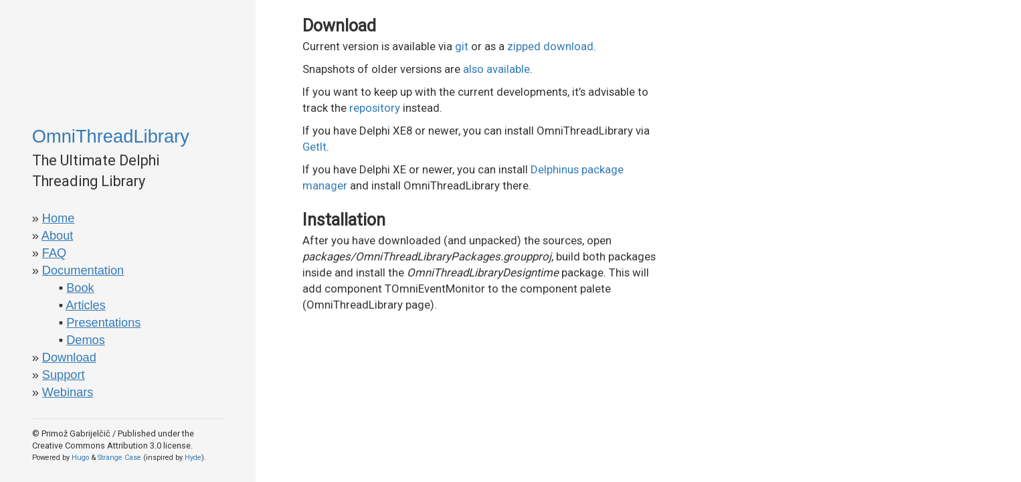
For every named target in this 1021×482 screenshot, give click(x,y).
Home (58, 218)
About (57, 235)
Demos (85, 340)
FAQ (54, 253)
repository (374, 107)
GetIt (314, 146)
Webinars (68, 392)
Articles (86, 305)
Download (69, 357)
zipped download (550, 46)
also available (496, 69)
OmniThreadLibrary (110, 136)
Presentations (103, 322)
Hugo (80, 457)
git (461, 46)
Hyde (193, 457)
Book (80, 288)
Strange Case (119, 457)
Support (63, 375)
